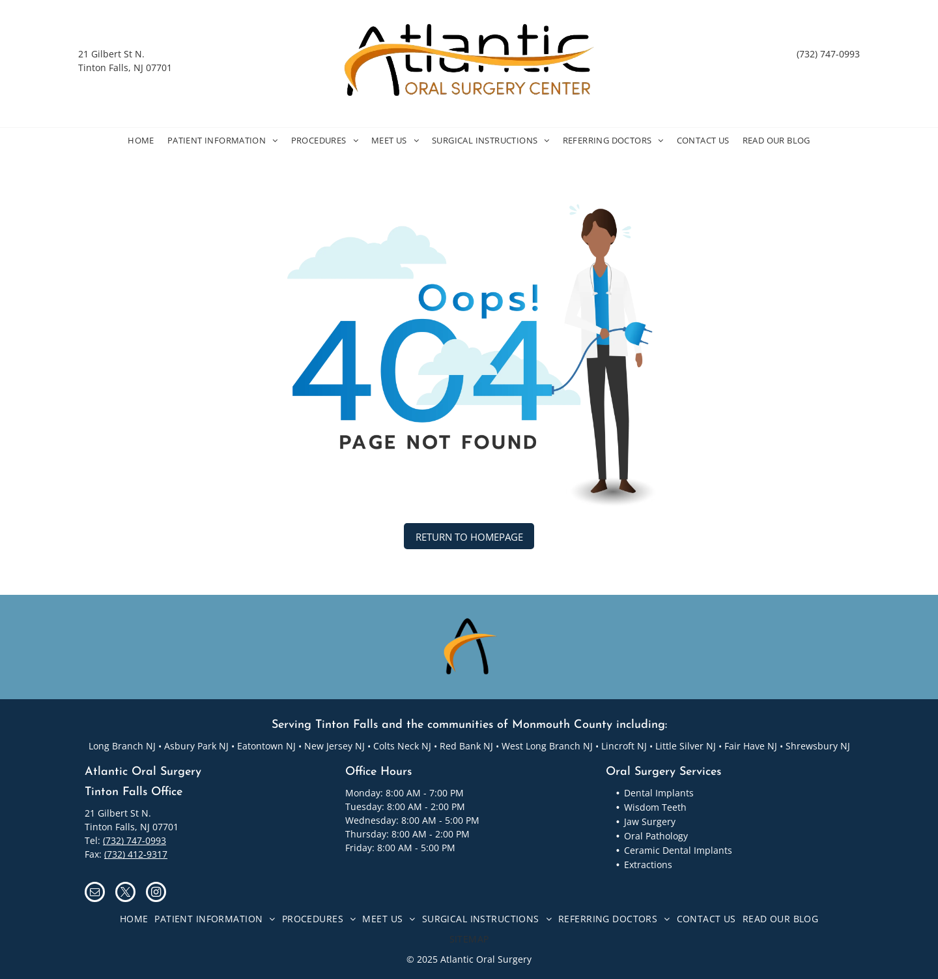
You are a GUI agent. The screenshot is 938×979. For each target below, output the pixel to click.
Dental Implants (659, 793)
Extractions (648, 864)
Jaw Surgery (649, 821)
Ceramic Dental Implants (678, 850)
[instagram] (156, 893)
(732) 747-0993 (828, 54)
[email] (95, 893)
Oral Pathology (656, 836)
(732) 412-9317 (135, 854)
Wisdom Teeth (655, 807)
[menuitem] (141, 141)
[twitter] (125, 893)
